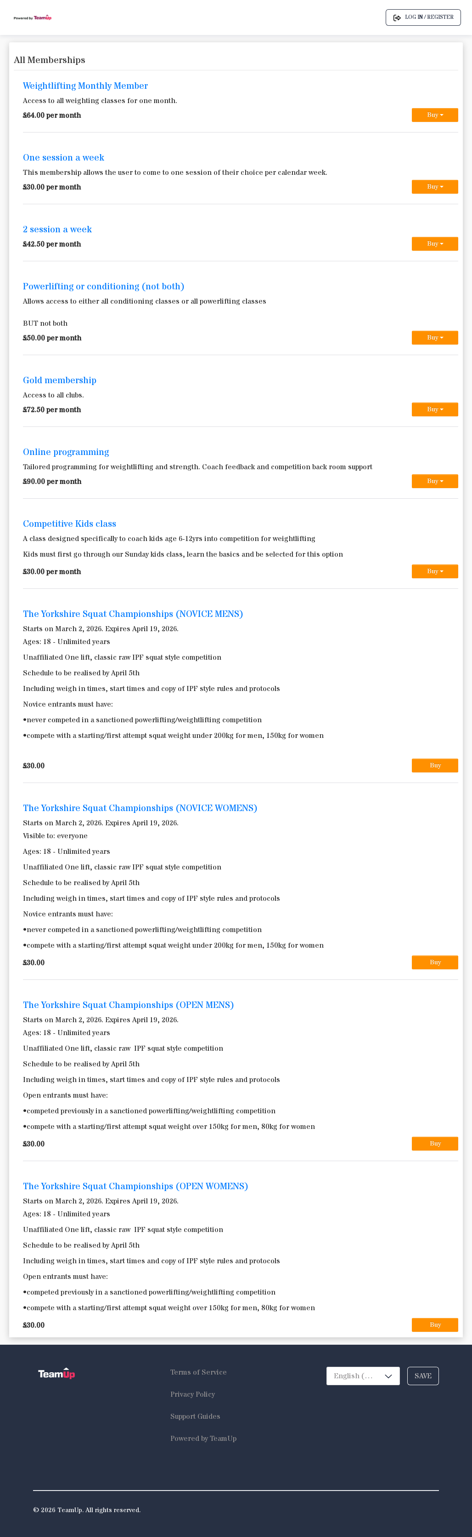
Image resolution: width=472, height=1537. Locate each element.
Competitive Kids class (69, 524)
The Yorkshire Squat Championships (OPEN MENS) (128, 1005)
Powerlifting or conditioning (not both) (104, 287)
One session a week (63, 158)
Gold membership (59, 380)
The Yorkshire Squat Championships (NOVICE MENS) (133, 614)
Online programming (66, 452)
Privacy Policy (192, 1394)
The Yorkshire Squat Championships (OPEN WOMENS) (135, 1186)
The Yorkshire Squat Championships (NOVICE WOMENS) (140, 808)
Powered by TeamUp (203, 1438)
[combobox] (363, 1376)
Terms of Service (198, 1372)
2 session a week (57, 230)
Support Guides (195, 1416)
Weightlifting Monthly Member (85, 86)
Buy (435, 115)
